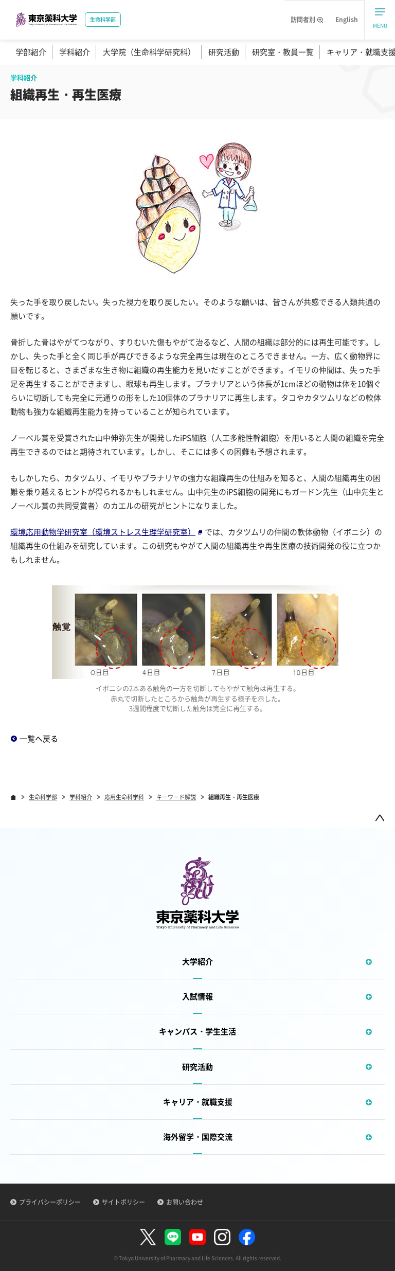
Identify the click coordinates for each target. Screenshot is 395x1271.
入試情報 (283, 996)
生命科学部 (43, 797)
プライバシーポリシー (50, 1202)
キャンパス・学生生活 (272, 1031)
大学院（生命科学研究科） (149, 52)
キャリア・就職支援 (274, 1102)
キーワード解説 (176, 797)
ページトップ (379, 817)
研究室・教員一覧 (283, 52)
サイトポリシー (123, 1202)
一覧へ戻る (39, 738)
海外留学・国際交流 (274, 1137)
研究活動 (223, 52)
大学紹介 (283, 961)
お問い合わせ (184, 1202)
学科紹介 (74, 52)
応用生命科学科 (124, 797)
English (346, 19)
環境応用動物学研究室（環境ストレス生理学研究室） (106, 532)
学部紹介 (30, 52)
